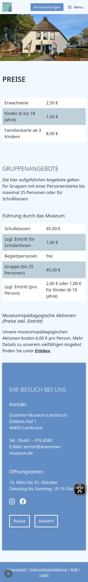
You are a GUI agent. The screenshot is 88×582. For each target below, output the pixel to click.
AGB (74, 569)
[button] (8, 573)
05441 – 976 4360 (35, 440)
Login (44, 574)
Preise (19, 521)
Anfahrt (46, 521)
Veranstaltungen (47, 7)
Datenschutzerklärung (48, 569)
